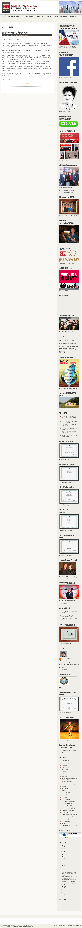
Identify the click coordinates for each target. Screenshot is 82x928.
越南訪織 (64, 786)
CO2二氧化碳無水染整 (67, 810)
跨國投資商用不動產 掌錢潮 (68, 878)
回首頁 (27, 83)
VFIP (22, 16)
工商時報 (9, 79)
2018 (62, 845)
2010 (62, 887)
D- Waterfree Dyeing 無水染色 (68, 814)
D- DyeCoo (64, 812)
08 (62, 861)
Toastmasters (65, 819)
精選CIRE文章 (63, 16)
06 (62, 864)
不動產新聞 (64, 760)
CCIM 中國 (64, 795)
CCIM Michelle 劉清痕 (67, 805)
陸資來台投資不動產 (66, 781)
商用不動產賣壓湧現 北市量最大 (69, 876)
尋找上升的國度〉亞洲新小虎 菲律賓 (70, 883)
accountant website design (75, 925)
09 (62, 859)
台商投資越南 (65, 769)
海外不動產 (64, 776)
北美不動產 (64, 767)
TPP (63, 823)
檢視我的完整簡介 (63, 670)
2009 (62, 889)
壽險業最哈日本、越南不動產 (68, 881)
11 (62, 856)
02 (62, 869)
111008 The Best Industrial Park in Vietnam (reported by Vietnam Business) (69, 417)
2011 (62, 886)
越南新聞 (64, 788)
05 (62, 865)
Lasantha (20, 926)
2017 (62, 846)
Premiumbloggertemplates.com (29, 926)
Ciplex (68, 925)
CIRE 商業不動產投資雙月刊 (68, 808)
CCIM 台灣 (64, 797)
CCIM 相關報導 (65, 799)
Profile (49, 16)
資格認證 (56, 16)
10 (62, 858)
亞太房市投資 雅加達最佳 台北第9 (69, 872)
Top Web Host (57, 925)
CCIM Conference (66, 803)
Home (2, 16)
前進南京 (64, 771)
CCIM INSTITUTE (30, 16)
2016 (62, 848)
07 (62, 862)
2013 (62, 853)
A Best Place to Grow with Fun (69, 750)
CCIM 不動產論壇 (66, 792)
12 (62, 854)
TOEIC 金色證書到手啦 (67, 821)
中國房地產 (64, 765)
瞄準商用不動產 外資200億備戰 (69, 879)
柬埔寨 (63, 774)
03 (62, 867)
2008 (62, 891)
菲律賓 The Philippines (13, 16)
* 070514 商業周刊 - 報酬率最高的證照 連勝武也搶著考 (69, 616)
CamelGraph (8, 926)
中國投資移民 (65, 763)
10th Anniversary (65, 752)
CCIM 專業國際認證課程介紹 (68, 801)
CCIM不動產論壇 (73, 16)
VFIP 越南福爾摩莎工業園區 (68, 825)
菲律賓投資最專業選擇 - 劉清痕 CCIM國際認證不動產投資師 (19, 925)
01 (62, 870)
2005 (62, 894)
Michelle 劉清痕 (66, 659)
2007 (62, 892)
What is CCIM (40, 16)
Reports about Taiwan (67, 816)
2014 (62, 851)
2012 (62, 884)
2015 (62, 850)
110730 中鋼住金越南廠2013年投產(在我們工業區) (69, 422)
